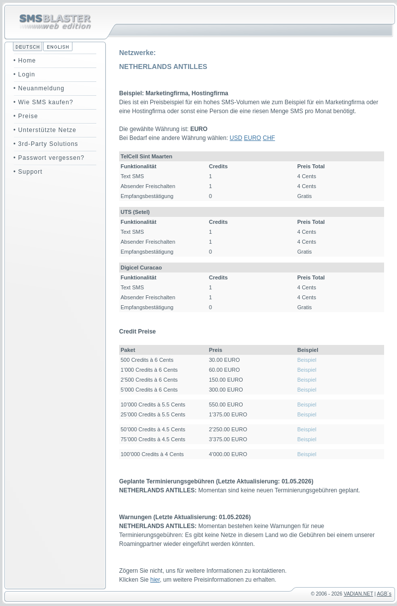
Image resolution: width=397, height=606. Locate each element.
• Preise (25, 116)
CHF (269, 138)
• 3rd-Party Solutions (45, 143)
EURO (253, 138)
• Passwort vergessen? (48, 157)
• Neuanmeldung (39, 88)
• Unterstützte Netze (44, 130)
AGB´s (384, 594)
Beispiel (307, 360)
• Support (28, 171)
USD (236, 138)
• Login (24, 74)
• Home (24, 60)
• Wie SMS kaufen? (43, 102)
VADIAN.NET (358, 594)
